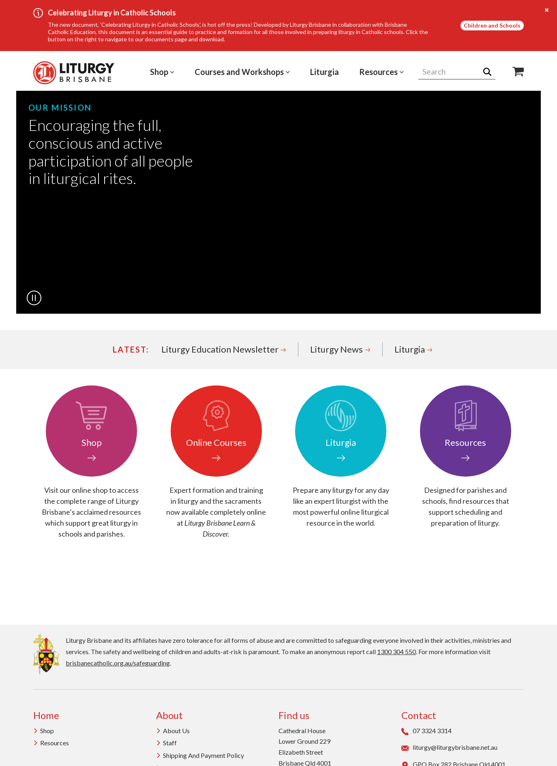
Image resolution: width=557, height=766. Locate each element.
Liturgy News (340, 349)
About (169, 715)
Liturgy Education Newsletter (223, 349)
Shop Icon (518, 71)
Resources (381, 72)
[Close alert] (547, 10)
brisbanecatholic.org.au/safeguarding (118, 663)
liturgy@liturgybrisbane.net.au (449, 747)
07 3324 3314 (426, 731)
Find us (293, 715)
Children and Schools (492, 25)
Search (489, 71)
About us (173, 730)
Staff (166, 743)
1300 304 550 (396, 651)
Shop (162, 72)
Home (46, 715)
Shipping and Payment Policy (200, 755)
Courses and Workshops (242, 72)
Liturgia (324, 72)
